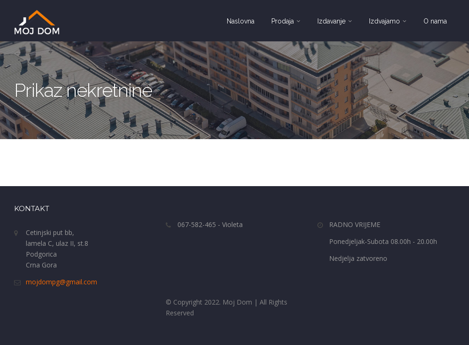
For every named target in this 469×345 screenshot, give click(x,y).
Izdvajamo (388, 21)
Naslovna (240, 21)
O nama (435, 21)
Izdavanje (334, 21)
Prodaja (285, 21)
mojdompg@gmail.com (61, 281)
